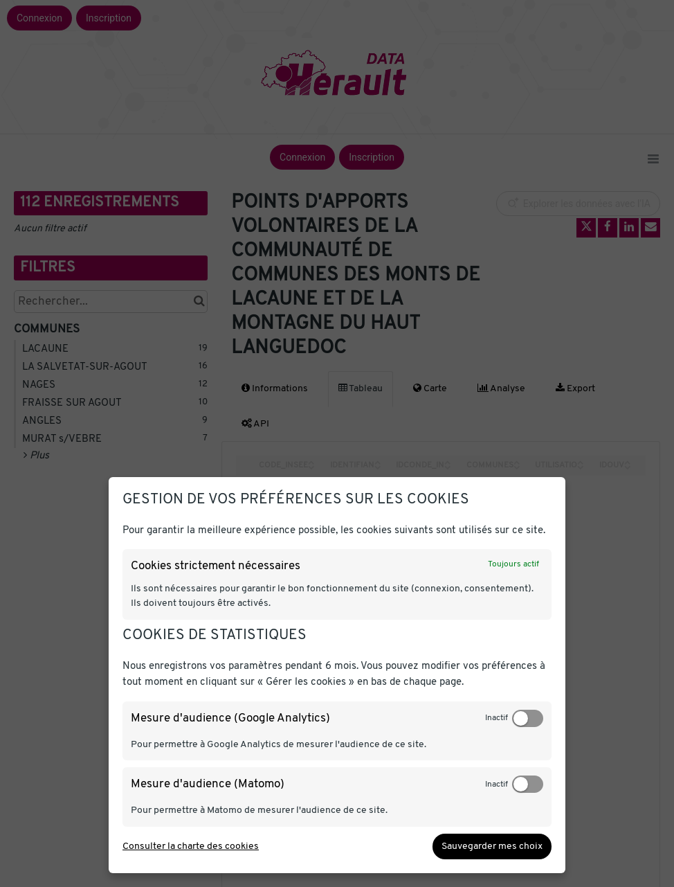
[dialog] (337, 675)
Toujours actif (513, 564)
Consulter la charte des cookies (190, 846)
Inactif (496, 718)
